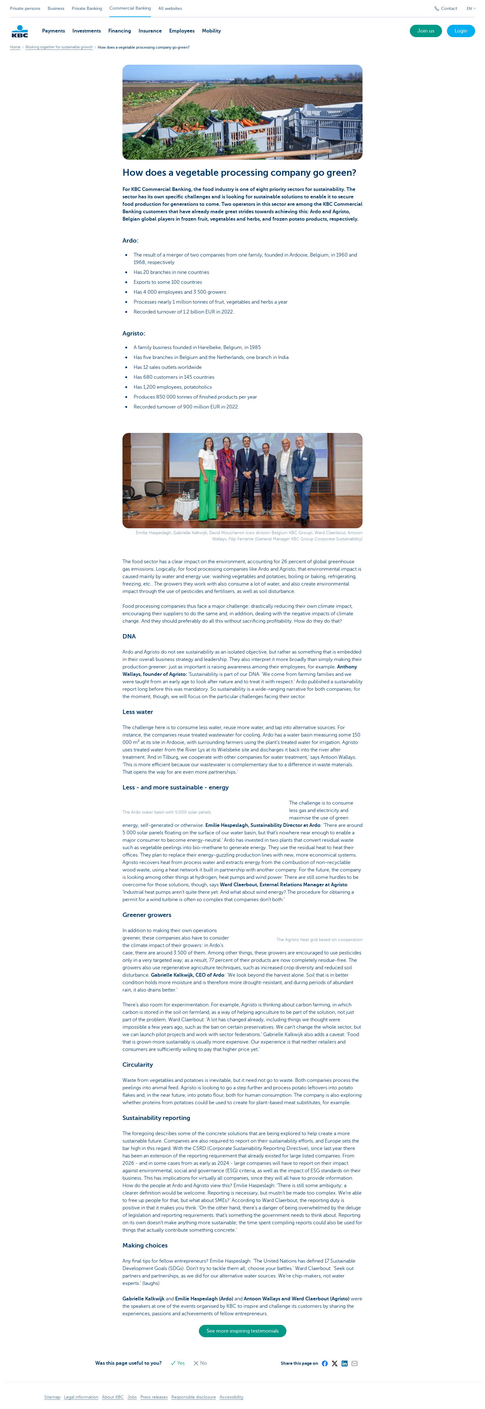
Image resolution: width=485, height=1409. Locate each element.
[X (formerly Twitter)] (334, 1363)
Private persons (25, 8)
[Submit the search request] (421, 8)
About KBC (113, 1397)
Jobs (132, 1397)
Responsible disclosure (193, 1397)
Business (56, 8)
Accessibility (231, 1397)
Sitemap (52, 1397)
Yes (178, 1363)
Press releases (154, 1397)
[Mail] (354, 1363)
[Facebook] (324, 1363)
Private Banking (87, 8)
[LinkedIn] (344, 1363)
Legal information (81, 1397)
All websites (170, 8)
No (200, 1363)
